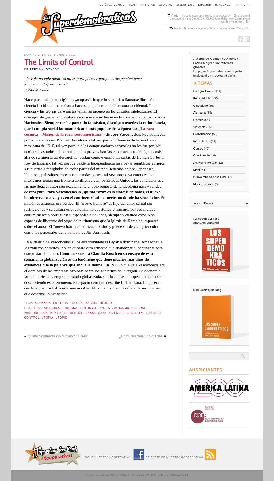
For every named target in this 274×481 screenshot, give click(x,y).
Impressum (140, 474)
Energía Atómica (204, 91)
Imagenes (223, 4)
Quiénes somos (111, 4)
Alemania (43, 302)
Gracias (165, 4)
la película (72, 232)
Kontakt (158, 474)
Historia (198, 119)
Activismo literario (205, 162)
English (204, 4)
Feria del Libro (203, 98)
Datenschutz (177, 474)
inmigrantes (99, 308)
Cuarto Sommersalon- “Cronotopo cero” (58, 336)
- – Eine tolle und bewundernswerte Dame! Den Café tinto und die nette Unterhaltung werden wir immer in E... (210, 18)
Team (132, 4)
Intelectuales (201, 141)
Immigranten (75, 308)
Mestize (76, 312)
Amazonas (53, 308)
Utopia (47, 317)
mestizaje (59, 312)
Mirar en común (203, 184)
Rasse (90, 312)
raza (102, 312)
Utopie (61, 317)
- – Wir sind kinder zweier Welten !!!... (212, 28)
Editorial (61, 302)
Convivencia (201, 155)
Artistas (148, 4)
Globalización (85, 302)
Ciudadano (200, 105)
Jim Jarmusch (124, 308)
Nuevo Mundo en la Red (209, 176)
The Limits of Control (58, 62)
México (106, 302)
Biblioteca (185, 4)
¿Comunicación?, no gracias (140, 336)
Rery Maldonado (44, 69)
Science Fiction (123, 312)
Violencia (199, 127)
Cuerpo (198, 148)
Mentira (198, 169)
